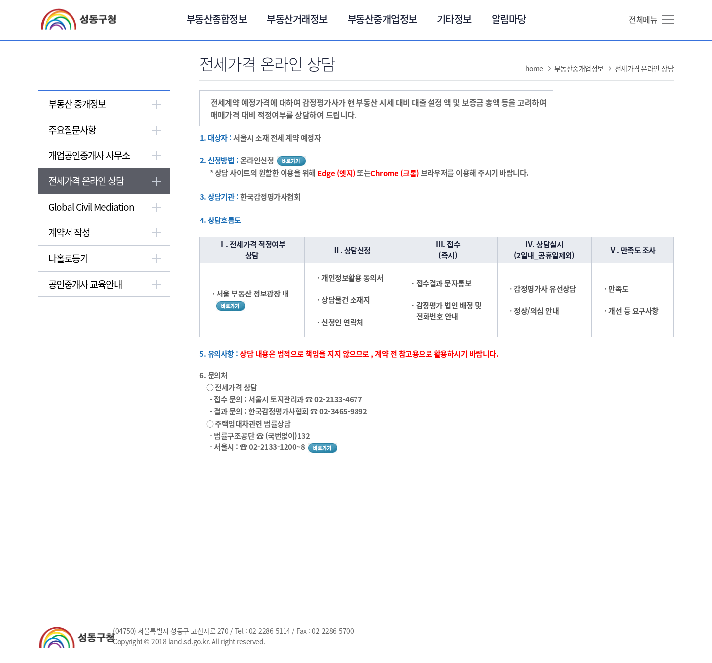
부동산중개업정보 (382, 19)
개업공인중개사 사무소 (89, 155)
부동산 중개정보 (77, 104)
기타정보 (454, 19)
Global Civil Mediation (91, 207)
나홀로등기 (68, 258)
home (534, 68)
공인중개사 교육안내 (85, 284)
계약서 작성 (69, 232)
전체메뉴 (643, 19)
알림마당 (509, 19)
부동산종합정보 (216, 19)
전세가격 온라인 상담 (86, 181)
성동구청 (82, 19)
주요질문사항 (72, 130)
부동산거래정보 (297, 19)
